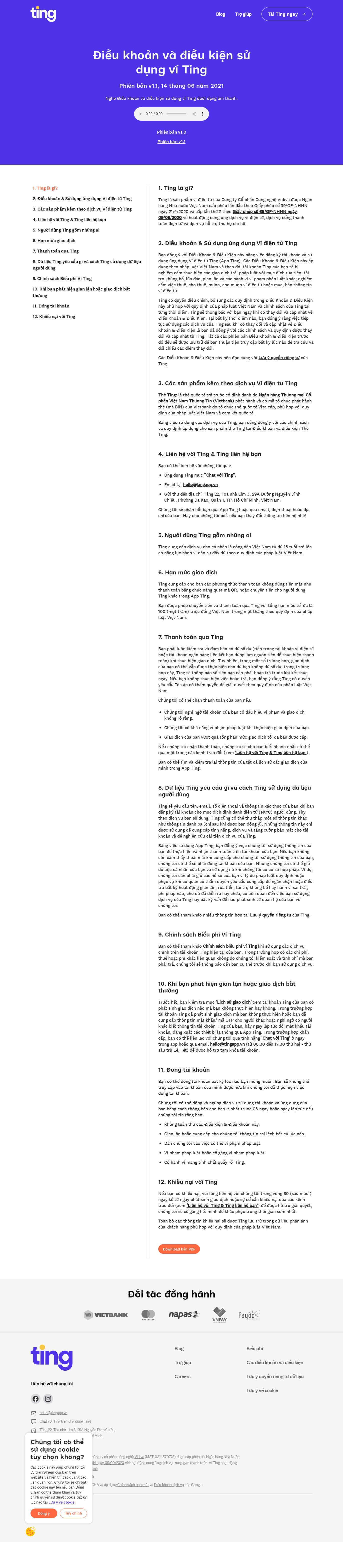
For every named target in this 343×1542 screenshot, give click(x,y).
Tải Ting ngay (287, 13)
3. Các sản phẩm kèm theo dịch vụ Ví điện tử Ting (82, 209)
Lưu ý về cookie (61, 1502)
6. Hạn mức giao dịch (54, 240)
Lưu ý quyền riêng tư (279, 357)
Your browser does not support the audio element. (171, 114)
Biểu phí (254, 1348)
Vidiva (139, 1456)
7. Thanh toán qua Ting (56, 251)
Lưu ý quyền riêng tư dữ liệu (275, 1376)
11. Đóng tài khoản (51, 306)
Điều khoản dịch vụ (169, 1484)
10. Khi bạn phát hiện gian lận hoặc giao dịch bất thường (81, 292)
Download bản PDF (179, 1249)
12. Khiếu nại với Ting (54, 316)
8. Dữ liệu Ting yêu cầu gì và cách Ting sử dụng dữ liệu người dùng (87, 264)
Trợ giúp (243, 13)
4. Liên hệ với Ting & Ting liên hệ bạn (69, 219)
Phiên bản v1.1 (172, 141)
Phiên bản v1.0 (171, 132)
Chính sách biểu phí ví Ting (230, 946)
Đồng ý (44, 1513)
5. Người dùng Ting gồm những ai (66, 230)
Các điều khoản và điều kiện (274, 1362)
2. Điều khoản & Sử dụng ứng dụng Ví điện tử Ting (82, 198)
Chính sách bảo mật (133, 1484)
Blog (220, 13)
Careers (182, 1376)
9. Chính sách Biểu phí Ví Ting (62, 278)
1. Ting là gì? (45, 188)
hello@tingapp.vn (200, 484)
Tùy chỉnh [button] (73, 1513)
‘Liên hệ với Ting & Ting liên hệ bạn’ (270, 752)
